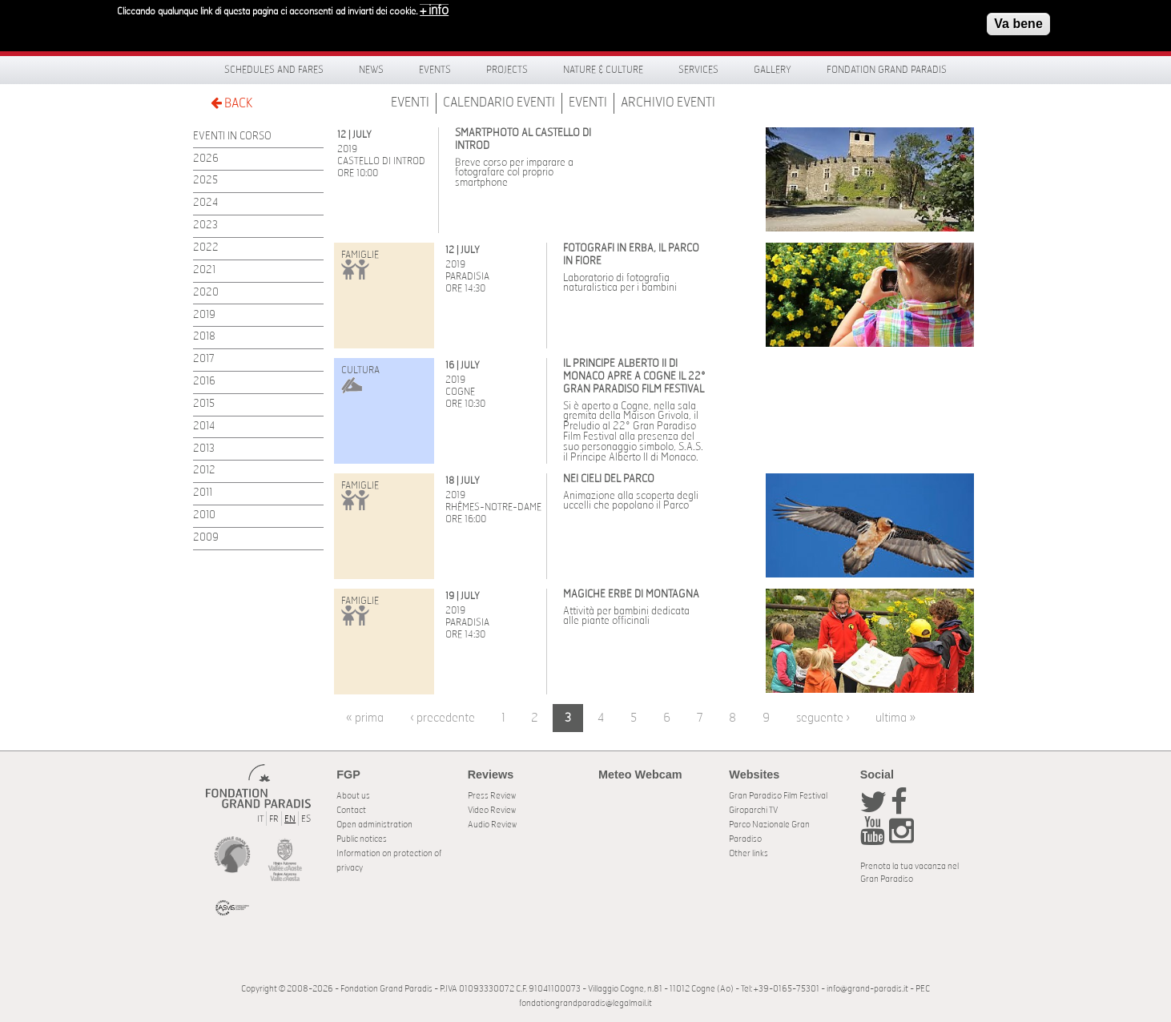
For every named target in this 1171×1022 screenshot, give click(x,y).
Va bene (1018, 20)
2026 (206, 159)
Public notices (361, 839)
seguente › (823, 718)
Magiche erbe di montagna (631, 594)
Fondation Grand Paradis (887, 69)
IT (260, 819)
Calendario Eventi (499, 102)
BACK (231, 103)
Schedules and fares (274, 69)
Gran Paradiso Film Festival (778, 795)
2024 (205, 203)
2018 (204, 337)
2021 (204, 270)
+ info (434, 7)
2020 (206, 293)
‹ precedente (442, 718)
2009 (206, 538)
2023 (205, 225)
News (371, 69)
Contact (351, 810)
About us (353, 795)
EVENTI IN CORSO (232, 136)
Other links (748, 853)
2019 (204, 315)
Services (698, 69)
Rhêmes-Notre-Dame (493, 507)
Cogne (460, 391)
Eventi (410, 102)
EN (290, 819)
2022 (206, 248)
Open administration (374, 824)
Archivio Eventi (668, 102)
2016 (204, 381)
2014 (204, 426)
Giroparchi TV (753, 810)
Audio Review (492, 824)
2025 (205, 180)
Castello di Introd (381, 161)
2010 (204, 515)
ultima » (895, 718)
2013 (204, 449)
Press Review (492, 795)
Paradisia (467, 276)
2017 (204, 359)
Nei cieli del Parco (608, 479)
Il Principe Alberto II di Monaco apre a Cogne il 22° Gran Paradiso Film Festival (634, 377)
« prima (365, 718)
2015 (204, 404)
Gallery (772, 69)
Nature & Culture (603, 69)
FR (274, 819)
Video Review (492, 810)
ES (306, 819)
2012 (204, 470)
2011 (202, 493)
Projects (507, 69)
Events (435, 69)
